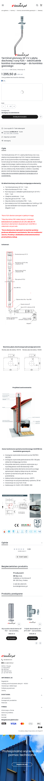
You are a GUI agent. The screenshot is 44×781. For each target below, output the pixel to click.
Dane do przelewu (7, 713)
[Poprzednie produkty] (36, 643)
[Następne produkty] (40, 643)
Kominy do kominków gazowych (26, 10)
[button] (41, 5)
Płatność (4, 703)
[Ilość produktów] (7, 106)
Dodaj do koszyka (19, 117)
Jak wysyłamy (5, 698)
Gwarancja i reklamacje (9, 686)
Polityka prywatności (8, 688)
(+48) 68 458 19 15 (19, 584)
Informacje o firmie (7, 710)
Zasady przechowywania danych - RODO (14, 683)
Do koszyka (11, 638)
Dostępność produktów (9, 700)
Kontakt (3, 717)
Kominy (13, 10)
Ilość (2, 103)
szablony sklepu (24, 731)
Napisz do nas (22, 764)
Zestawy (40, 10)
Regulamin (4, 681)
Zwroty (3, 690)
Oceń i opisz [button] (22, 557)
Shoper (39, 731)
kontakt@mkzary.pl (20, 586)
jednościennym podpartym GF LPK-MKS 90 (17, 222)
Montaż (3, 715)
